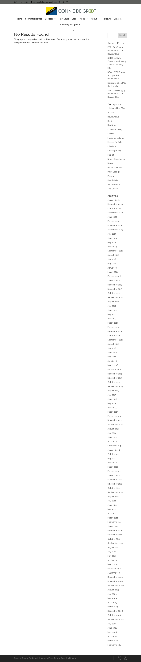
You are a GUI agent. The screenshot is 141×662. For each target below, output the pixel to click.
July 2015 (112, 395)
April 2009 (112, 602)
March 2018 (113, 272)
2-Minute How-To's (116, 108)
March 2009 (113, 607)
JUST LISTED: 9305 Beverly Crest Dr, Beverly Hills (116, 93)
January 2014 (114, 450)
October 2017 (114, 293)
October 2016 (114, 335)
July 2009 (112, 594)
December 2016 (115, 331)
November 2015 (115, 378)
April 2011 (112, 513)
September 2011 (115, 492)
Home (19, 19)
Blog (74, 19)
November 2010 (115, 535)
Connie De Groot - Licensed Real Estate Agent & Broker (48, 658)
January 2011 (114, 526)
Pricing (111, 176)
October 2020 (114, 208)
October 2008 (114, 615)
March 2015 (113, 412)
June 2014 (112, 437)
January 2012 (114, 475)
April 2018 (112, 268)
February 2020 (114, 221)
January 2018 (114, 280)
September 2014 (115, 424)
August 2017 (113, 302)
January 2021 (114, 200)
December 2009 (115, 577)
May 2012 (112, 458)
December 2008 (115, 611)
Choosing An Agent (69, 25)
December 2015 (115, 374)
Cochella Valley (115, 129)
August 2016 (113, 344)
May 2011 (112, 509)
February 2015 (114, 416)
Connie (111, 134)
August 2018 (113, 255)
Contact (117, 19)
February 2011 (114, 522)
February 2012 (114, 471)
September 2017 (115, 297)
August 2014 (113, 429)
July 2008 (112, 624)
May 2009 (112, 598)
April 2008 (112, 636)
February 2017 (114, 327)
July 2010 (112, 552)
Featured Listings (116, 138)
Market (111, 155)
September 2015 (115, 386)
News (110, 163)
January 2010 (114, 573)
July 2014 (112, 433)
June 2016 (112, 352)
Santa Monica (114, 184)
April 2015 (112, 408)
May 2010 (112, 556)
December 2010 (115, 530)
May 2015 (112, 403)
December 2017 (115, 285)
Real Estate (113, 180)
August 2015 (113, 391)
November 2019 (115, 225)
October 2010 (114, 539)
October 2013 (114, 454)
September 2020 (116, 213)
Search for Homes (33, 19)
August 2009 (113, 590)
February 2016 (114, 369)
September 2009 (116, 585)
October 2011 (114, 488)
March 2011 (113, 518)
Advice (111, 112)
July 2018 (112, 259)
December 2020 (115, 204)
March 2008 (113, 641)
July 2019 (112, 234)
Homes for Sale (115, 142)
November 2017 (115, 289)
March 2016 (113, 365)
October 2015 (114, 382)
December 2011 (115, 479)
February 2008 (114, 645)
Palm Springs (114, 172)
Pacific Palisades (115, 167)
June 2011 (112, 505)
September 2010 (115, 543)
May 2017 (112, 314)
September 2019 (115, 230)
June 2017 (112, 310)
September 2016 (115, 340)
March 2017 (113, 323)
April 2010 (112, 560)
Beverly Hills (113, 117)
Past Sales (64, 19)
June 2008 (112, 628)
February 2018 (114, 276)
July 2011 (112, 501)
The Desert (113, 189)
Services (49, 19)
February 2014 (114, 446)
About (94, 19)
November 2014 (115, 420)
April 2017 (112, 319)
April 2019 (112, 247)
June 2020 (112, 217)
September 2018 (115, 251)
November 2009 (115, 581)
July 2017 (112, 306)
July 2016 (112, 348)
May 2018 (112, 263)
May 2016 (112, 357)
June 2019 (112, 238)
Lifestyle (112, 146)
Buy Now (112, 125)
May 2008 (112, 632)
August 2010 (113, 547)
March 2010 (113, 564)
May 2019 (112, 242)
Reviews (107, 19)
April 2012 (112, 463)
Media (82, 19)
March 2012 (113, 467)
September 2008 (116, 619)
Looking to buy (114, 151)
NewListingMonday (116, 159)
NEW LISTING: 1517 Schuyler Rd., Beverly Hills (116, 75)
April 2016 (112, 361)
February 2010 (114, 568)
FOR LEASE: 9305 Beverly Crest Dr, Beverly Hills (115, 50)
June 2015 (112, 399)
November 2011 (115, 484)
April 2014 (112, 441)
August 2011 (113, 497)
